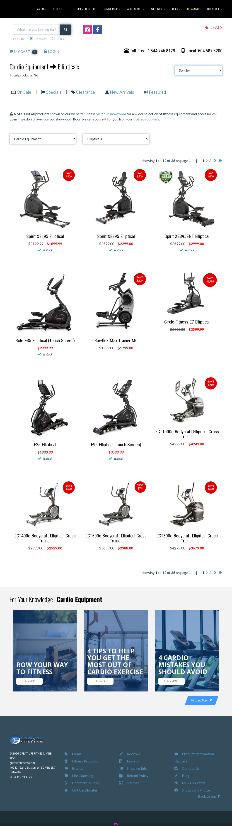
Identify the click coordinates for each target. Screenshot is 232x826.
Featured (157, 92)
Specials (53, 92)
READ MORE (29, 681)
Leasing (129, 761)
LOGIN (51, 51)
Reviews (129, 754)
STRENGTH (60, 9)
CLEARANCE (193, 9)
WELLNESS (158, 9)
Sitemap (129, 783)
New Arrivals (122, 92)
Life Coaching (79, 775)
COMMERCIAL (112, 9)
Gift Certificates (81, 790)
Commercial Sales (82, 783)
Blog (181, 775)
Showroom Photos (192, 790)
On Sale (24, 92)
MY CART (23, 51)
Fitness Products (81, 761)
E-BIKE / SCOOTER (86, 9)
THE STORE (214, 9)
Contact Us (187, 768)
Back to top (209, 796)
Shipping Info (133, 768)
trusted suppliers (146, 119)
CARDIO (41, 9)
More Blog (201, 700)
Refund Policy (133, 775)
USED (176, 9)
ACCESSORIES (135, 9)
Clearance (85, 92)
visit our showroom (111, 114)
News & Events (189, 783)
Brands (74, 768)
